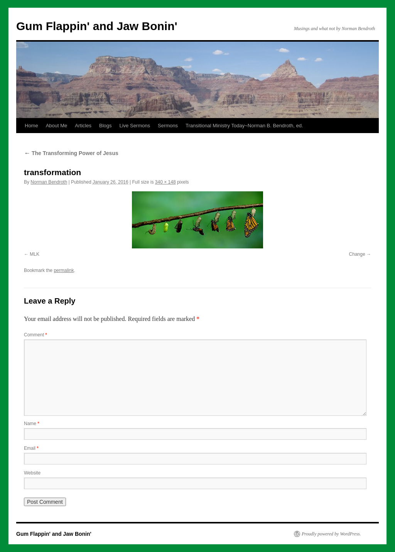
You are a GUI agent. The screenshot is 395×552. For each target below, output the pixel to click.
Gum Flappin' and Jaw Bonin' (96, 26)
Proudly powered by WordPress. (331, 534)
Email (31, 448)
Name (31, 423)
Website (32, 473)
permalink (64, 270)
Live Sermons (135, 125)
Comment (35, 335)
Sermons (168, 125)
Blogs (105, 125)
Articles (83, 125)
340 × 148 (165, 182)
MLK (34, 254)
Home (31, 125)
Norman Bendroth (48, 182)
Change (357, 254)
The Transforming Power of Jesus (71, 153)
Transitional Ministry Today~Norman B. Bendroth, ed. (244, 125)
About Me (57, 125)
